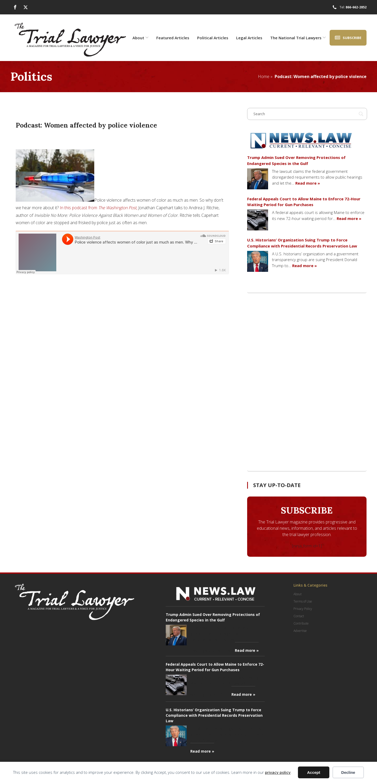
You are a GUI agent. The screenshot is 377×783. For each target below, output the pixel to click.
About (140, 37)
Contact (298, 616)
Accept (313, 772)
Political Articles (212, 37)
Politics (31, 76)
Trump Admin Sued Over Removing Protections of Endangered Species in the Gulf (296, 160)
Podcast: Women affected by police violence (321, 76)
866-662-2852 (356, 7)
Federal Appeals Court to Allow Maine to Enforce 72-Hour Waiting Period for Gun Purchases (304, 201)
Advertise (300, 630)
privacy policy (278, 772)
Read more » (307, 183)
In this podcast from (98, 208)
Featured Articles (172, 37)
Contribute (301, 623)
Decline (348, 772)
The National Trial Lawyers (298, 37)
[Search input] (304, 114)
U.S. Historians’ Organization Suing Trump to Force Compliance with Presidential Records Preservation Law (302, 243)
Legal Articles (249, 37)
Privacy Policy (302, 608)
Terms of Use (302, 601)
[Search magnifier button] (361, 114)
